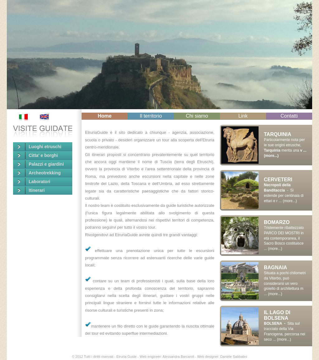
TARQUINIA (277, 134)
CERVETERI (278, 179)
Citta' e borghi (37, 155)
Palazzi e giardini (40, 164)
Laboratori (33, 181)
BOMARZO (277, 222)
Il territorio (151, 116)
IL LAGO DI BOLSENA (277, 315)
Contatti (289, 116)
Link (242, 116)
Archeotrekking (39, 173)
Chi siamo (197, 116)
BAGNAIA (275, 267)
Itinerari (31, 190)
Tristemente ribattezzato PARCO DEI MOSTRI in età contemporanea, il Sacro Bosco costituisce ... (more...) (284, 238)
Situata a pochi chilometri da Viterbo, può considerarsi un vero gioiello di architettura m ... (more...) (285, 283)
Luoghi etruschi (39, 146)
